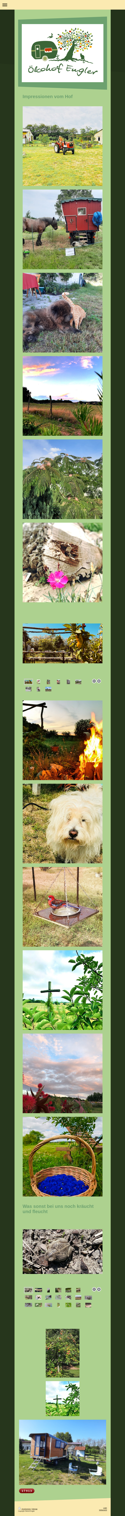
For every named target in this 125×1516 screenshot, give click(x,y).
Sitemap (35, 1509)
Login (105, 1508)
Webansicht (103, 1510)
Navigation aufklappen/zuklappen (62, 5)
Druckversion (24, 1509)
